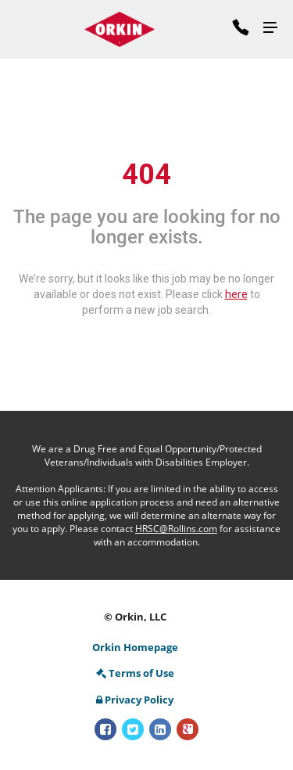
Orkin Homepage (135, 647)
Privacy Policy (134, 700)
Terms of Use (135, 673)
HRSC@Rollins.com (176, 528)
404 (146, 174)
